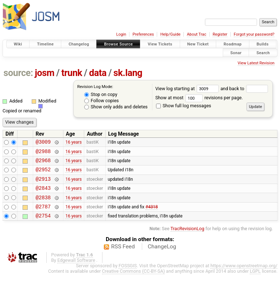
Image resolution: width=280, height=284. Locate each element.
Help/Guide (170, 34)
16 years (73, 142)
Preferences (143, 34)
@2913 (43, 184)
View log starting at (188, 88)
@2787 (43, 215)
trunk (71, 73)
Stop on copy (100, 94)
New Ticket (198, 44)
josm (44, 73)
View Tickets (160, 44)
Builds (263, 44)
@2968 (43, 163)
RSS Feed (123, 256)
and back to (244, 88)
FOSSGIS (127, 275)
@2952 (43, 173)
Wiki (18, 44)
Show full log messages (183, 105)
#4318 (151, 214)
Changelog (79, 44)
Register (220, 34)
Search (263, 52)
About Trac (196, 34)
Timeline (45, 44)
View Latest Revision (256, 63)
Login (121, 34)
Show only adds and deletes (116, 106)
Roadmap (232, 44)
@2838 (43, 204)
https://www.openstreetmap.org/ (243, 275)
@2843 (43, 194)
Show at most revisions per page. (199, 97)
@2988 (43, 153)
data (97, 73)
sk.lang (127, 73)
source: (18, 73)
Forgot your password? (254, 34)
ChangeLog (162, 256)
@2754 (43, 225)
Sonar (236, 52)
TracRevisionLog (188, 238)
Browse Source (118, 44)
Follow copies (101, 100)
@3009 (43, 142)
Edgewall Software (76, 270)
